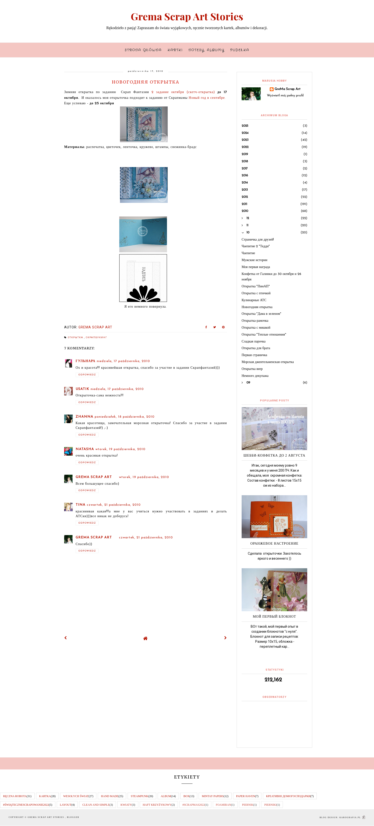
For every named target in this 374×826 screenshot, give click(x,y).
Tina (80, 505)
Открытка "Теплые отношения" (264, 335)
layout (65, 804)
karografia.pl (352, 817)
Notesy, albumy (206, 50)
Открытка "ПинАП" (256, 286)
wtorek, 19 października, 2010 (120, 449)
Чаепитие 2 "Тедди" (256, 246)
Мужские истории (254, 260)
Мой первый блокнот (274, 616)
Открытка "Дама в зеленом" (261, 314)
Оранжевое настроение (274, 543)
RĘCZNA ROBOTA (15, 796)
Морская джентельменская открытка (268, 362)
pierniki (270, 804)
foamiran (223, 804)
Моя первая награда (256, 267)
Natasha (85, 449)
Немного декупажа (255, 376)
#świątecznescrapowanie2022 (26, 804)
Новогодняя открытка (257, 307)
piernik (247, 804)
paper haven (245, 796)
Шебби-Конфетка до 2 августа (274, 455)
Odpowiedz (87, 375)
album (166, 796)
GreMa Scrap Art (94, 477)
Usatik (82, 389)
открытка (76, 337)
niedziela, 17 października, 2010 (123, 361)
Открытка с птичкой (256, 293)
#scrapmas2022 (193, 804)
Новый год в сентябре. (208, 98)
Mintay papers (212, 796)
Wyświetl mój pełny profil (285, 95)
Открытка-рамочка (255, 321)
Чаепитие (248, 253)
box (186, 796)
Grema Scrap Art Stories (187, 16)
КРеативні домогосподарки (288, 796)
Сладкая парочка (253, 341)
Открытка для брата (256, 348)
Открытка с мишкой (256, 328)
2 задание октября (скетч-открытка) (182, 92)
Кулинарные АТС (254, 300)
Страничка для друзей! (258, 240)
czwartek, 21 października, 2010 (114, 505)
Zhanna (84, 417)
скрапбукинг (96, 337)
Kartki (175, 50)
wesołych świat (75, 796)
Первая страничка (254, 355)
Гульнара (85, 361)
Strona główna (143, 50)
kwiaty (126, 804)
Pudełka (239, 50)
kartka (45, 796)
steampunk (139, 796)
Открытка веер (252, 369)
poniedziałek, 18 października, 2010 (125, 417)
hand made (109, 796)
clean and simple (95, 804)
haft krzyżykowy (157, 804)
